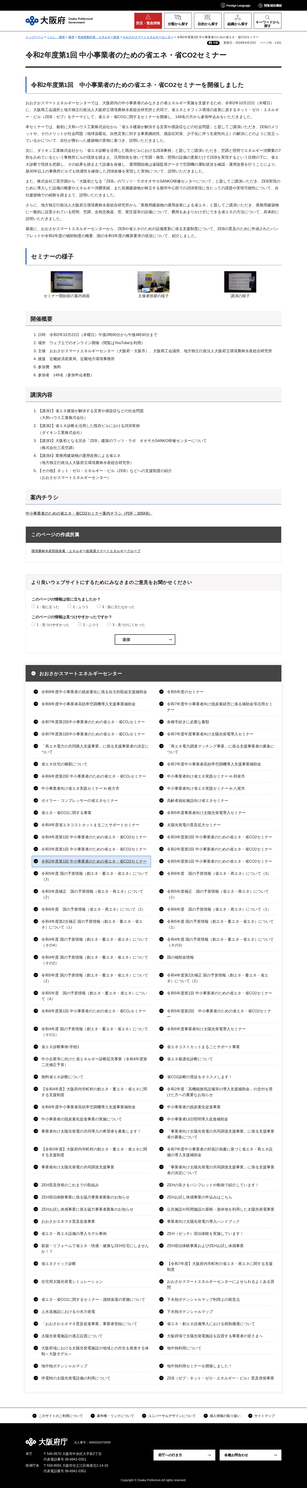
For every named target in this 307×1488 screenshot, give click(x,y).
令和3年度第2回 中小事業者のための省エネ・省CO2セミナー (219, 837)
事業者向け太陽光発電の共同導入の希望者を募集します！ (91, 1131)
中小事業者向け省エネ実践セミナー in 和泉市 (206, 776)
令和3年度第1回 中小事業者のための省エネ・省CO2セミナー (94, 849)
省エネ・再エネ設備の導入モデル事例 (74, 1234)
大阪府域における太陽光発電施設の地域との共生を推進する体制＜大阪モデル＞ (95, 1351)
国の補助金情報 (180, 957)
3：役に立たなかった (118, 607)
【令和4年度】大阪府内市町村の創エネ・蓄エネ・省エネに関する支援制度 (94, 1092)
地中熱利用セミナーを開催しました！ (199, 1366)
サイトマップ (264, 1416)
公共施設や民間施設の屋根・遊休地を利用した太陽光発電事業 (220, 1209)
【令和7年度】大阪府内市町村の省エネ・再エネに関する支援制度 (220, 1267)
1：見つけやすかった (53, 625)
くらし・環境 (56, 37)
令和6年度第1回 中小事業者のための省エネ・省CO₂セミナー (93, 1011)
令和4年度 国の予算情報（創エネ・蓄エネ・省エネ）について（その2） (94, 960)
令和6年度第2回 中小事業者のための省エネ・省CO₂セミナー (93, 776)
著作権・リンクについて (115, 1416)
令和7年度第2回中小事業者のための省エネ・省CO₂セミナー (93, 722)
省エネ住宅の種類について (64, 764)
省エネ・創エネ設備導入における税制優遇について (211, 1324)
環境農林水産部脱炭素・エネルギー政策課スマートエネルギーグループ (85, 551)
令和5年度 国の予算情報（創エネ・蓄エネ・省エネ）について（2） (94, 978)
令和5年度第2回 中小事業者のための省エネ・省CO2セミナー (219, 1014)
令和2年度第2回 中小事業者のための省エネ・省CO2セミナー (219, 849)
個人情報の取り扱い (225, 1416)
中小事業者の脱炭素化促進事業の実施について (81, 1119)
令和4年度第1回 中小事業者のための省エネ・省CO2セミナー (94, 837)
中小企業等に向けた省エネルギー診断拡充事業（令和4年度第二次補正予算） (94, 1062)
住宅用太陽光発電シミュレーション (72, 1281)
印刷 (215, 42)
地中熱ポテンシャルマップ (64, 1366)
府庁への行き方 (170, 1455)
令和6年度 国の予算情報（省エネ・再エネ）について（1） (219, 909)
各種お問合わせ (236, 1455)
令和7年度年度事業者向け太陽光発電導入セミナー (210, 734)
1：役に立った (48, 607)
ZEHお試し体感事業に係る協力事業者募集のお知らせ (87, 1209)
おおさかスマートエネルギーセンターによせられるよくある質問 (220, 1284)
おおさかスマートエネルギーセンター (148, 37)
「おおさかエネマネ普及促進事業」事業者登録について (89, 1324)
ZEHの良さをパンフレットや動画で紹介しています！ (213, 1185)
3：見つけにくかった (128, 625)
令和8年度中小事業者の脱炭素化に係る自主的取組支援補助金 (94, 692)
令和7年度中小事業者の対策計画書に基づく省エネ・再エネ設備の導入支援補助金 (220, 1152)
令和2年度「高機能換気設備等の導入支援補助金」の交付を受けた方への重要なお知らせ (220, 1092)
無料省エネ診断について (62, 1077)
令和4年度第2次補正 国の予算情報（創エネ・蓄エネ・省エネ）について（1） (92, 924)
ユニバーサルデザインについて (172, 1416)
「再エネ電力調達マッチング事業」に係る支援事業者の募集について (220, 749)
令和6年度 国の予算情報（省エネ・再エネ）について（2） (93, 909)
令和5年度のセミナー (185, 692)
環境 (71, 37)
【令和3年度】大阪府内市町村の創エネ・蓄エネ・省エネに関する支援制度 (94, 1152)
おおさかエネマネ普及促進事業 (68, 1221)
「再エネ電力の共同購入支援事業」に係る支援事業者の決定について (95, 749)
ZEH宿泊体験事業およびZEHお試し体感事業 (205, 1246)
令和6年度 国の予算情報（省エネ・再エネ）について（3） (219, 873)
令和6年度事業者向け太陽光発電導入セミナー (206, 1029)
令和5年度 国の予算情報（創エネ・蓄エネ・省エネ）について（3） (94, 876)
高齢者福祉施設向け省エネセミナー (197, 800)
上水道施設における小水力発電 (68, 1312)
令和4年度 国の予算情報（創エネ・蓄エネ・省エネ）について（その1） (94, 1032)
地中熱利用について (184, 1348)
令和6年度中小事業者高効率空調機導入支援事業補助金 (88, 1107)
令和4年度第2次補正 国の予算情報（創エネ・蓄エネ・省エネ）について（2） (217, 978)
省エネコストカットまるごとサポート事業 (203, 1047)
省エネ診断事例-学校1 (60, 1047)
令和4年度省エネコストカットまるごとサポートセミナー (90, 825)
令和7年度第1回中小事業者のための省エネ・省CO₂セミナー (93, 734)
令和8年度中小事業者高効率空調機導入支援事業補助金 (88, 704)
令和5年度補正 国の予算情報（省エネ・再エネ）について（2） (92, 894)
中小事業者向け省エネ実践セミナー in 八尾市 (206, 788)
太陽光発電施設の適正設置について (72, 1336)
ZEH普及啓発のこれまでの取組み (70, 1185)
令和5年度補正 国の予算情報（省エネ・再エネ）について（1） (218, 894)
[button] (235, 5)
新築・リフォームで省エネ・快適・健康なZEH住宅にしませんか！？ (95, 1249)
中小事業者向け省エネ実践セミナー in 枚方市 (80, 788)
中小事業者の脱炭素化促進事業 (194, 1107)
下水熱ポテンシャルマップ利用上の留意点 (203, 1299)
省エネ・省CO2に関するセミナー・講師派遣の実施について (93, 1299)
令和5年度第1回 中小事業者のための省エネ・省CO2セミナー (219, 861)
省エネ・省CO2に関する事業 (66, 813)
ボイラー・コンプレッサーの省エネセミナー (79, 800)
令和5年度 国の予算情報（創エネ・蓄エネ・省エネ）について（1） (220, 924)
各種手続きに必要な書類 (188, 722)
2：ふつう (80, 607)
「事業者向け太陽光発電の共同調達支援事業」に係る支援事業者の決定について (220, 1170)
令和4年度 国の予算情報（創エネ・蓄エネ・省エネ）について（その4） (94, 942)
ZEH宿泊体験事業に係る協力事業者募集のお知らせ (85, 1197)
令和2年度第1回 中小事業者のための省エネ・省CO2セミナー (94, 861)
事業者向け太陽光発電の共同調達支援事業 (77, 1167)
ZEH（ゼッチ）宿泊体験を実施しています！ (205, 1234)
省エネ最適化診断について (190, 1059)
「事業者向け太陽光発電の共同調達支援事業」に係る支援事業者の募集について (220, 1134)
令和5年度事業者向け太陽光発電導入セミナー (206, 813)
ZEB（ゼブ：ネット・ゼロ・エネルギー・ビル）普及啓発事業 (220, 1378)
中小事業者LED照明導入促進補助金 (197, 1119)
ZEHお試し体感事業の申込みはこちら (199, 1197)
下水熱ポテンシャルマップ (190, 1312)
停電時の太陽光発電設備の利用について (75, 1378)
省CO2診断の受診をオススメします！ (199, 1077)
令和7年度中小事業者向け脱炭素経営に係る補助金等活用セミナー (220, 707)
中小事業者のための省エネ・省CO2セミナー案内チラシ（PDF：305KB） (89, 513)
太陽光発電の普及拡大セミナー (194, 825)
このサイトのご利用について (61, 1416)
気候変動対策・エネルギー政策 (98, 37)
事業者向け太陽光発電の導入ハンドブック (203, 1221)
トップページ (34, 37)
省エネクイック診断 (58, 1264)
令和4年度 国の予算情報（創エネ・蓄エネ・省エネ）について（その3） (220, 942)
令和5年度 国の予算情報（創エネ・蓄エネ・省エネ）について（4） (94, 996)
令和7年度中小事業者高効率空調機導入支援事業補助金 (214, 764)
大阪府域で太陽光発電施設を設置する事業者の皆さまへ (215, 1336)
